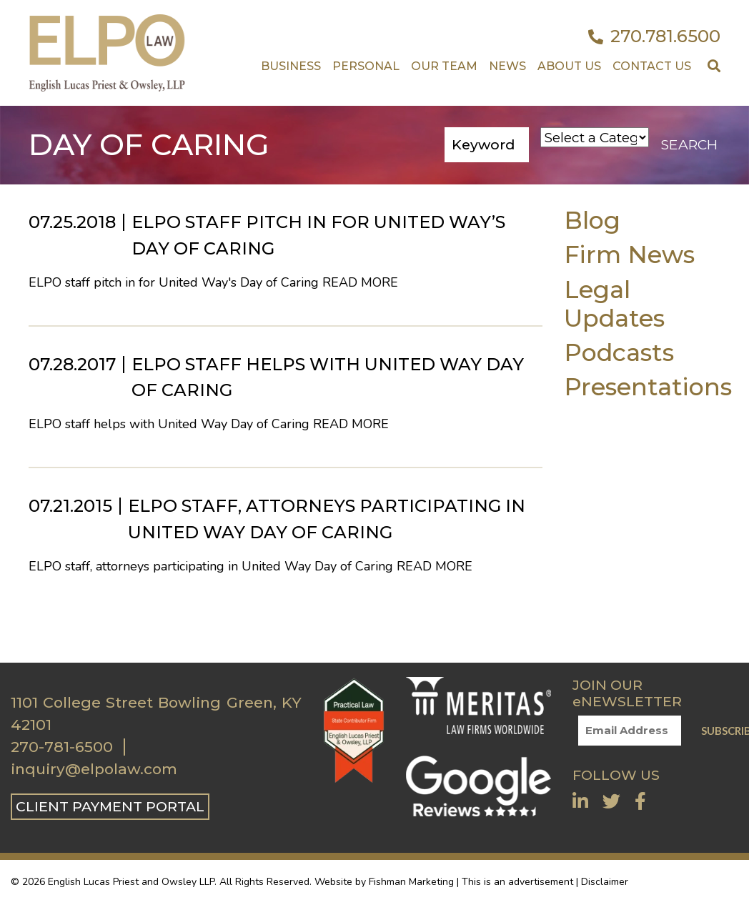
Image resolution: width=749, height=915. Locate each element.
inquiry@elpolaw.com (94, 769)
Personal (366, 66)
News (507, 66)
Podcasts (619, 352)
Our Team (444, 66)
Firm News (629, 254)
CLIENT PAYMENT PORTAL (110, 806)
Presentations (648, 386)
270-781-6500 (62, 747)
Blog (592, 219)
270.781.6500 (654, 36)
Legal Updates (614, 303)
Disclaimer (604, 882)
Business (291, 66)
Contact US (651, 66)
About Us (569, 66)
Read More (360, 282)
